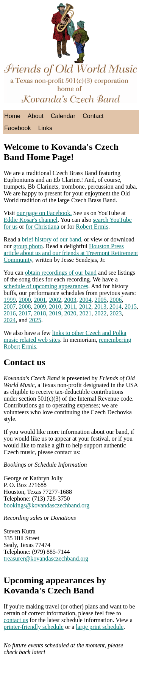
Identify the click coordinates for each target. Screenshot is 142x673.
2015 (131, 306)
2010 (55, 306)
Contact (93, 116)
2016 (10, 313)
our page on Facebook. (44, 213)
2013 (100, 306)
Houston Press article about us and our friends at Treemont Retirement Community (71, 253)
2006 (116, 300)
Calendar (63, 116)
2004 (86, 300)
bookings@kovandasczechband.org (46, 505)
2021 (86, 313)
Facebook (17, 128)
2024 (10, 320)
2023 (116, 313)
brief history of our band (51, 239)
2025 (35, 320)
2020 (70, 313)
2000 (25, 300)
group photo (28, 246)
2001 (40, 300)
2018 (40, 313)
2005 (101, 300)
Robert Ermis (92, 226)
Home (12, 116)
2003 (70, 300)
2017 (25, 313)
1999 (10, 300)
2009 (40, 306)
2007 (10, 306)
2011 (70, 306)
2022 (101, 313)
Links (45, 128)
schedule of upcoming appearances (46, 286)
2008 (25, 306)
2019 (55, 313)
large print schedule (99, 627)
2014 (115, 306)
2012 (85, 306)
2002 (55, 300)
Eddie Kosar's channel (31, 220)
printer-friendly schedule (34, 627)
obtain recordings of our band (61, 272)
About (36, 116)
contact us (16, 620)
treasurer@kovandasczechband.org (46, 558)
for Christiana (42, 226)
